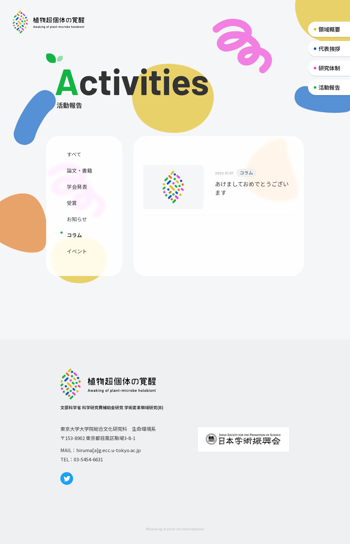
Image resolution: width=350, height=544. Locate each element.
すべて (74, 156)
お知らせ (77, 221)
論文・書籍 (79, 172)
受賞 (72, 205)
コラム (74, 237)
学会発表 (77, 189)
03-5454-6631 (88, 459)
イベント (77, 253)
